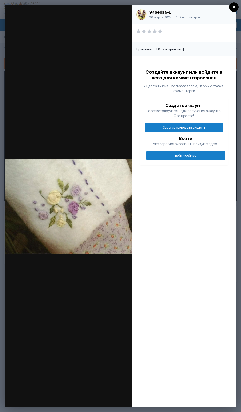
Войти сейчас (185, 155)
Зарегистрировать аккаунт (184, 127)
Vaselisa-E (160, 12)
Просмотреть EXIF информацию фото (162, 49)
